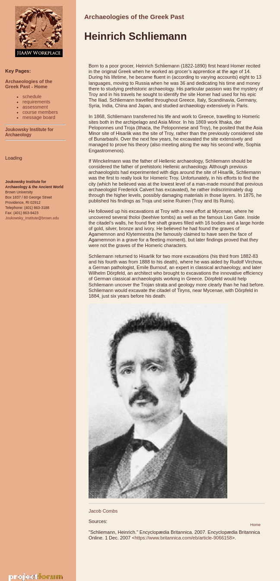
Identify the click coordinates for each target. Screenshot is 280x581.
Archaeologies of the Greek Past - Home (28, 84)
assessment (35, 106)
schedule (31, 96)
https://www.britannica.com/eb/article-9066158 (183, 537)
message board (38, 117)
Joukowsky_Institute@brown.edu (32, 218)
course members (40, 112)
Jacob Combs (103, 511)
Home (255, 525)
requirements (36, 101)
